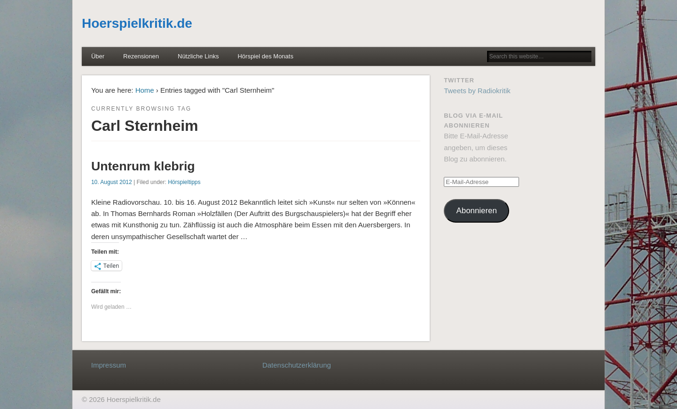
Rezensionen (141, 56)
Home (144, 90)
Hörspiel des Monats (265, 56)
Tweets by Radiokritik (477, 91)
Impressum (108, 365)
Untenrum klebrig (143, 166)
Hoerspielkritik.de (137, 23)
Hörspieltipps (184, 182)
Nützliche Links (198, 56)
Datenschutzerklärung (296, 365)
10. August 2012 (111, 182)
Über (97, 56)
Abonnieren (477, 210)
